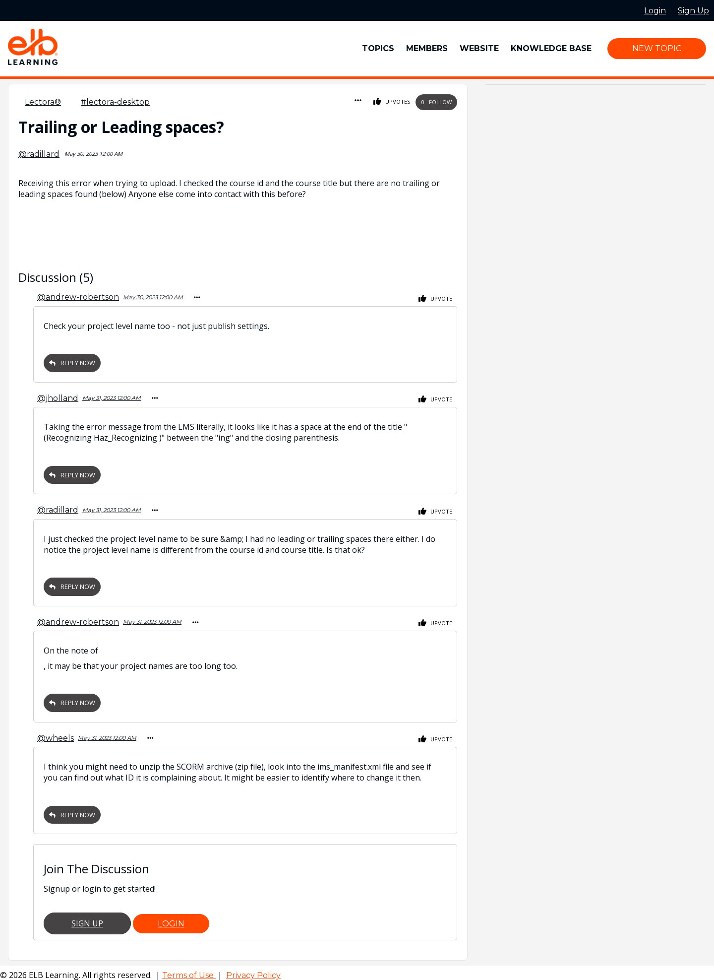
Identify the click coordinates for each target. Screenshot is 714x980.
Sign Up (87, 918)
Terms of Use (189, 970)
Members (427, 48)
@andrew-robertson (78, 296)
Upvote (435, 298)
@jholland (57, 396)
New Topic (656, 48)
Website (479, 48)
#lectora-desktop (115, 102)
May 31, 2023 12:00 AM (111, 396)
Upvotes (392, 102)
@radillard (39, 154)
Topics (378, 48)
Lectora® (43, 102)
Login (171, 918)
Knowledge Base (551, 48)
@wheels (55, 733)
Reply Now (72, 361)
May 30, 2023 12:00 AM (153, 296)
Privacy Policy (253, 970)
